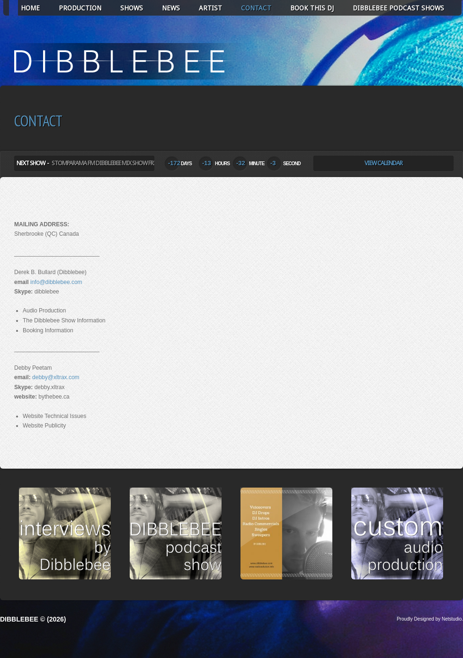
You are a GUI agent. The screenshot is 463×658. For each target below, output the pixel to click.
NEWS (171, 8)
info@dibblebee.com (56, 282)
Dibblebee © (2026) (33, 619)
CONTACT (256, 8)
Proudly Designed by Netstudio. (430, 619)
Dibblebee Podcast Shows (398, 8)
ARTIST (210, 8)
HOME (30, 8)
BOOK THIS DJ (312, 8)
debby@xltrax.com (56, 377)
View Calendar (383, 163)
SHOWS (131, 8)
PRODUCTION (80, 8)
